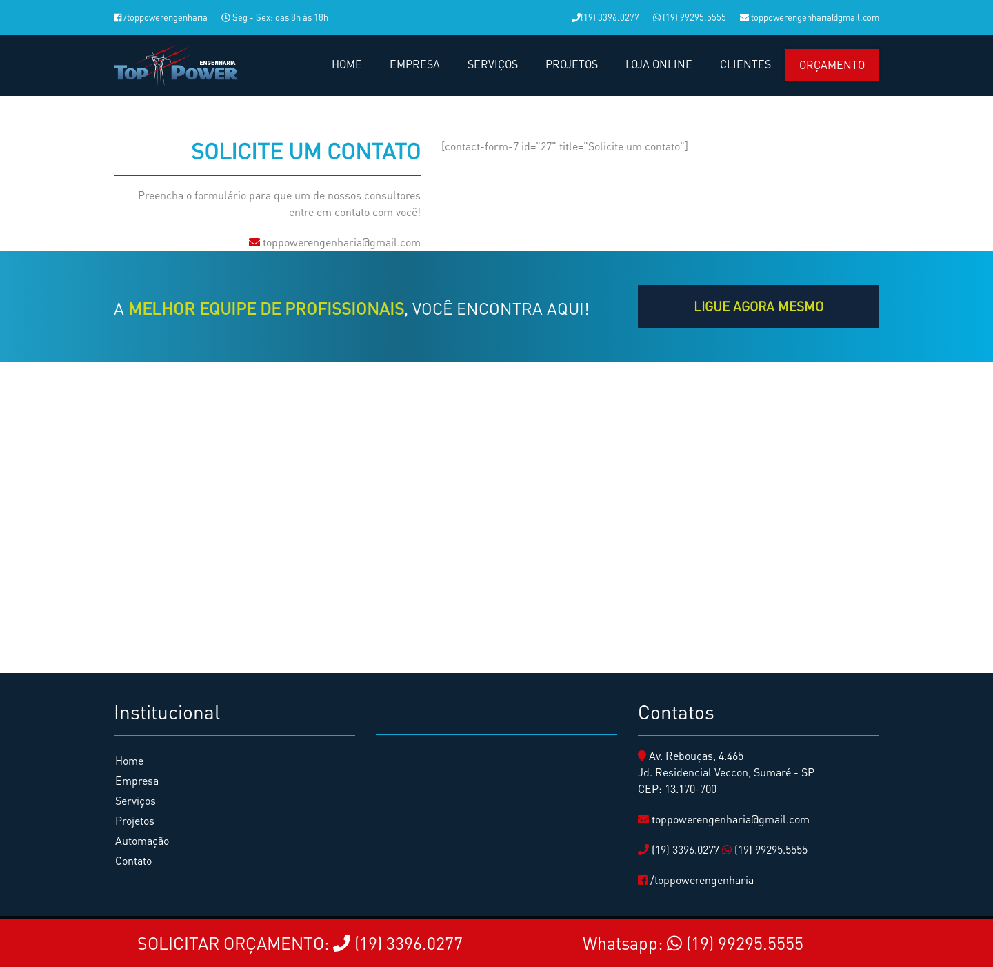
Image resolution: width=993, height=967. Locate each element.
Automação (142, 840)
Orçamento (832, 64)
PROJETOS (571, 64)
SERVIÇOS (493, 64)
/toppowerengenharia (161, 17)
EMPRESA (415, 64)
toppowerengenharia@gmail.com (809, 17)
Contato (133, 860)
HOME (347, 64)
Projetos (134, 820)
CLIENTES (745, 64)
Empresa (137, 780)
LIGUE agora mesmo (758, 306)
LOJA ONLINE (658, 64)
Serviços (135, 800)
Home (129, 760)
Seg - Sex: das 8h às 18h (274, 17)
